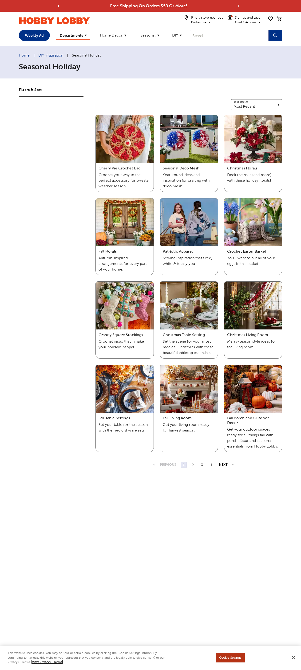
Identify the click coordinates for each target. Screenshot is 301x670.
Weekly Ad (34, 35)
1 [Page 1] (184, 465)
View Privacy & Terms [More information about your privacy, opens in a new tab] (47, 664)
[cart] (279, 19)
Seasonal (147, 35)
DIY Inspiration (50, 55)
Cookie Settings (230, 659)
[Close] (293, 659)
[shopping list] (270, 19)
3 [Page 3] (202, 465)
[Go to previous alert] (58, 6)
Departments (71, 35)
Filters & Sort (30, 89)
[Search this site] (275, 35)
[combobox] (229, 35)
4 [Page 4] (211, 465)
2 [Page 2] (193, 465)
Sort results (241, 102)
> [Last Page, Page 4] (233, 464)
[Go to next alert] (239, 6)
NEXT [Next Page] (223, 464)
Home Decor (111, 35)
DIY (175, 35)
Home (24, 55)
